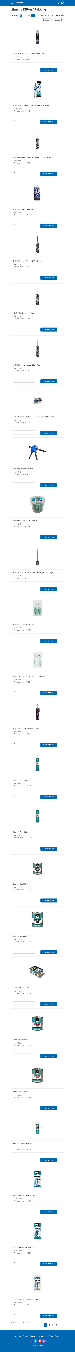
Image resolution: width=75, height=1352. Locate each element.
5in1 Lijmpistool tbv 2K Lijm (23, 469)
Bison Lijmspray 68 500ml (22, 1144)
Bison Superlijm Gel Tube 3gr (23, 1247)
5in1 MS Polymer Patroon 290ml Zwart (27, 261)
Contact (57, 1336)
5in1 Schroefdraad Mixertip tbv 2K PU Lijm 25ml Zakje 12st (35, 573)
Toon (57, 20)
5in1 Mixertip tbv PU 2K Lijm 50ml (25, 625)
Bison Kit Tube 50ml (20, 780)
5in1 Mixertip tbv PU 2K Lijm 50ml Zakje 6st (29, 676)
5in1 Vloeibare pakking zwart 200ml (26, 728)
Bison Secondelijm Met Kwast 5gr (25, 1299)
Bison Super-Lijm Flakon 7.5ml (24, 1195)
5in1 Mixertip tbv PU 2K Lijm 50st (25, 521)
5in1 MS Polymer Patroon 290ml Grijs (27, 365)
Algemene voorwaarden (38, 1336)
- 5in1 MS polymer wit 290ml (23, 313)
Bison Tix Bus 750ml (20, 1092)
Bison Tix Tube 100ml (21, 988)
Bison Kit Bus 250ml (20, 884)
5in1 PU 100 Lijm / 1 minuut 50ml (25, 209)
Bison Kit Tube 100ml (21, 832)
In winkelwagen (49, 70)
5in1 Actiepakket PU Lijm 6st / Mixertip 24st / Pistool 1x (34, 417)
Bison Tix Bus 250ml (20, 1040)
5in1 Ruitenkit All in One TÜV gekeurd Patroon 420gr (32, 157)
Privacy (25, 1336)
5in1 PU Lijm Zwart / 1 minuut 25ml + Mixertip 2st (31, 105)
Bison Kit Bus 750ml (20, 936)
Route (51, 1336)
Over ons (18, 1336)
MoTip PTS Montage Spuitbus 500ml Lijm (28, 54)
